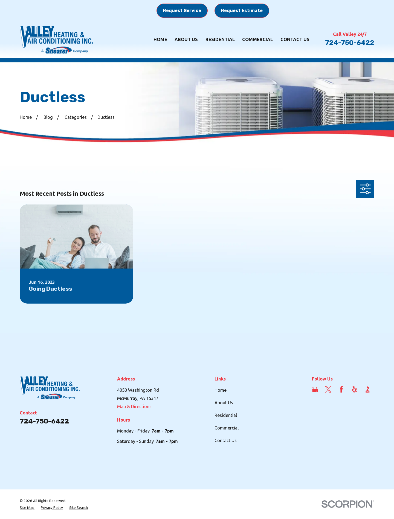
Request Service (182, 10)
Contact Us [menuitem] (294, 39)
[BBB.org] (367, 389)
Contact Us (226, 440)
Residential (226, 415)
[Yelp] (354, 389)
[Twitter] (328, 389)
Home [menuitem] (160, 39)
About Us (224, 402)
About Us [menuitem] (186, 39)
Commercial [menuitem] (257, 39)
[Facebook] (341, 389)
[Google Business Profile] (315, 389)
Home (221, 390)
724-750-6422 (349, 43)
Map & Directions (134, 406)
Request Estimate (242, 10)
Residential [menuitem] (220, 39)
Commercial (227, 427)
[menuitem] (27, 507)
